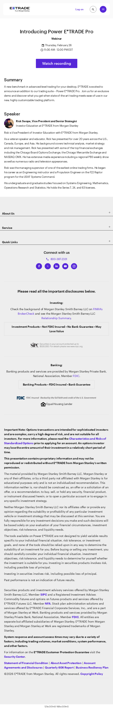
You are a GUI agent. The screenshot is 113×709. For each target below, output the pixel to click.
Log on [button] (79, 9)
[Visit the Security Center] (14, 656)
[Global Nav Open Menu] (103, 9)
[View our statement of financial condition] (26, 663)
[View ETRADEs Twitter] (48, 265)
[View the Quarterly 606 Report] (59, 667)
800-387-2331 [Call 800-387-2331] (56, 259)
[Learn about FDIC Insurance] (75, 617)
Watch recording (56, 63)
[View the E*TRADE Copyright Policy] (91, 673)
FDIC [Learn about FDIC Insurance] (76, 376)
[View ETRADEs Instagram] (74, 265)
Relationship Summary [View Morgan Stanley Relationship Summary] (56, 318)
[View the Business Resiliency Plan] (92, 667)
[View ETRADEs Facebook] (39, 265)
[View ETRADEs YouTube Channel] (65, 265)
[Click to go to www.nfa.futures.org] (47, 603)
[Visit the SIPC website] (43, 594)
